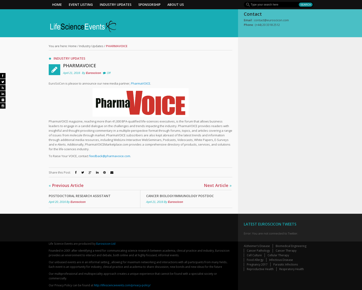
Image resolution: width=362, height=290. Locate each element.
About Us (175, 4)
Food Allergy (255, 260)
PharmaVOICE (79, 65)
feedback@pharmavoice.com (109, 156)
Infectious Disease (281, 260)
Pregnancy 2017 (257, 264)
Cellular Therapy (278, 255)
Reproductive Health (260, 269)
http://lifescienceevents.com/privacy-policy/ (122, 285)
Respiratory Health (291, 269)
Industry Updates (115, 4)
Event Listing (81, 4)
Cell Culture (254, 255)
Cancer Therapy (286, 251)
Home (57, 4)
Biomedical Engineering (291, 246)
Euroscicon (93, 73)
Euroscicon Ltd (105, 244)
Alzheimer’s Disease (257, 246)
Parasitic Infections (285, 264)
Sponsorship (149, 4)
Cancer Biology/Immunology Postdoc (180, 196)
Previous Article (66, 185)
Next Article (218, 185)
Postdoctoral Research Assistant (80, 196)
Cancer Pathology (258, 251)
